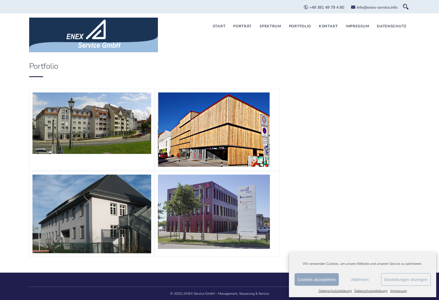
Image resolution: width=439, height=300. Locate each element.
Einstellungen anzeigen (406, 279)
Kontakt (328, 26)
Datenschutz (392, 26)
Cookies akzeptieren (317, 279)
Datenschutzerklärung (335, 291)
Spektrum (270, 26)
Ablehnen (360, 279)
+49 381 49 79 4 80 (323, 7)
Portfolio (300, 26)
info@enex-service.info (374, 7)
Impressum (398, 291)
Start (219, 26)
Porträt (242, 26)
